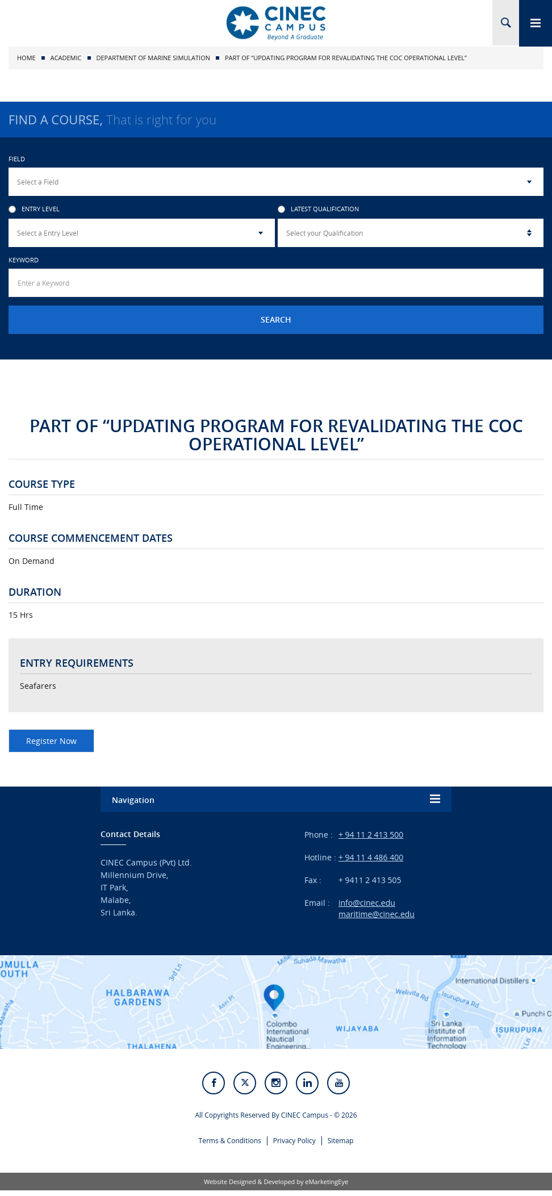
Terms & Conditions (230, 1145)
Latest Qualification (318, 209)
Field (17, 159)
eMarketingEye (326, 1187)
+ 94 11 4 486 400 (370, 857)
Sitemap (341, 1145)
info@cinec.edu (366, 902)
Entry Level (34, 209)
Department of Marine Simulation (153, 57)
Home (26, 57)
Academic (66, 57)
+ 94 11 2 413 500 (370, 834)
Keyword (24, 260)
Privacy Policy (294, 1145)
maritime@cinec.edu (376, 914)
